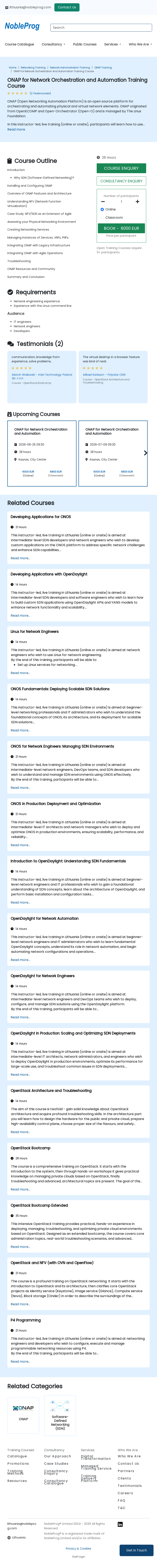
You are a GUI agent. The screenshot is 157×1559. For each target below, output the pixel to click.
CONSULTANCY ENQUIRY (121, 181)
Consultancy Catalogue (56, 1482)
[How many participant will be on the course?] (121, 201)
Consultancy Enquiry (56, 1472)
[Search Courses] (101, 28)
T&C (122, 1508)
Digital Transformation (96, 1457)
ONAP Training (103, 67)
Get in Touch (136, 1550)
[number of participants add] (138, 201)
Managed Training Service (96, 1467)
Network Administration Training (70, 67)
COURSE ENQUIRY (121, 168)
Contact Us (67, 7)
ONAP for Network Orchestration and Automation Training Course (53, 71)
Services (111, 44)
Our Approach (57, 1456)
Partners (126, 1471)
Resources (17, 1480)
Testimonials (130, 1485)
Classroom (114, 217)
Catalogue (17, 1456)
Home (12, 67)
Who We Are (139, 44)
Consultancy (52, 44)
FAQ (122, 1500)
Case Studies (56, 1463)
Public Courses (84, 44)
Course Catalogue (19, 44)
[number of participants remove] (104, 201)
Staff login (78, 1556)
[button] (144, 452)
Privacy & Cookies (78, 1548)
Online (110, 209)
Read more (16, 129)
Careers (125, 1493)
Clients (124, 1478)
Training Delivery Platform (89, 1478)
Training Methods (15, 1472)
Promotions (18, 1463)
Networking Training (33, 67)
